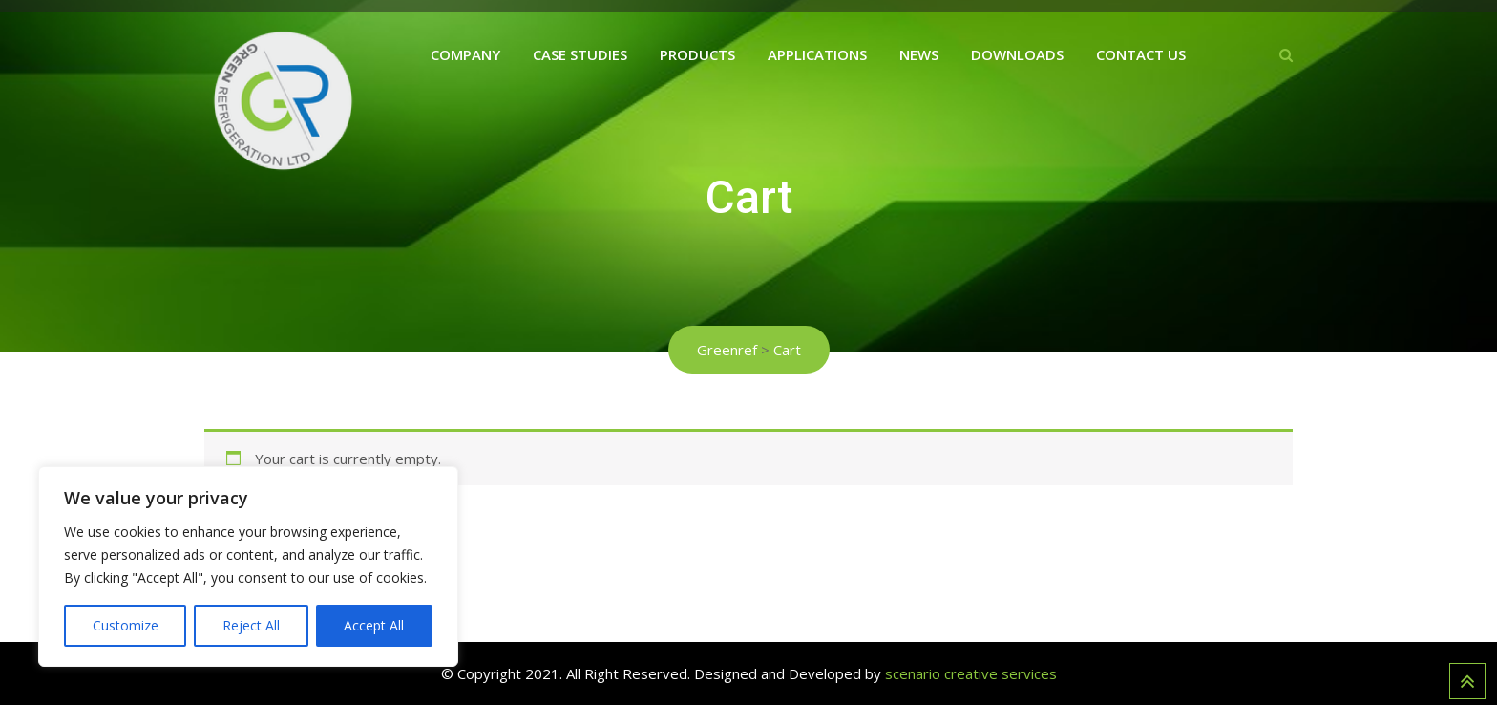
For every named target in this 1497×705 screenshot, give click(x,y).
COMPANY (465, 54)
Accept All (374, 625)
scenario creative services (971, 673)
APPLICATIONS (817, 54)
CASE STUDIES (580, 54)
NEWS (918, 54)
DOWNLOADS (1017, 54)
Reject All (251, 625)
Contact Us (1141, 54)
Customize (125, 625)
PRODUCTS (697, 54)
